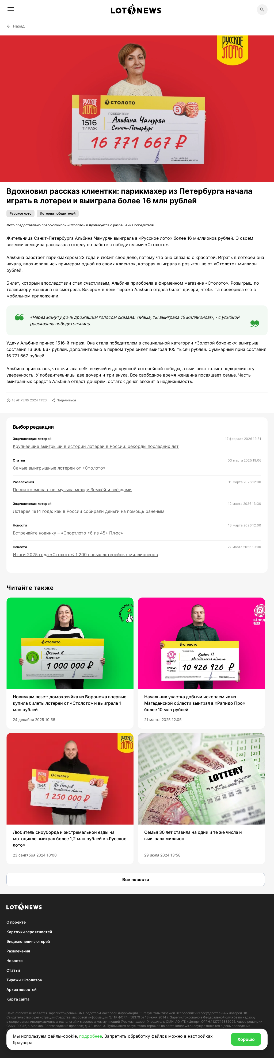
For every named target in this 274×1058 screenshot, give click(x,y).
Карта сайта (17, 999)
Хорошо (246, 1039)
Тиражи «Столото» (24, 980)
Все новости (135, 879)
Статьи (13, 970)
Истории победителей (57, 213)
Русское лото (20, 213)
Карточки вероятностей (29, 931)
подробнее (90, 1036)
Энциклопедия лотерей (28, 941)
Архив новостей (21, 989)
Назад (15, 26)
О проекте (16, 922)
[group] (70, 663)
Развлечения (18, 951)
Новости (14, 960)
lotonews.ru (23, 1013)
